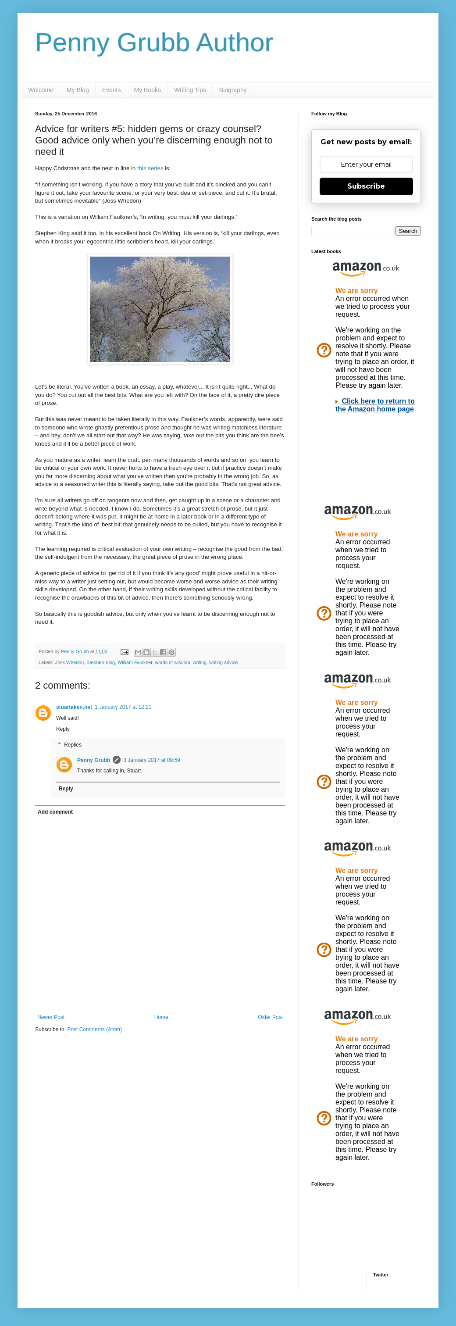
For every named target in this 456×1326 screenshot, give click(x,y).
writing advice (223, 662)
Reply (63, 729)
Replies (73, 745)
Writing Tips (190, 89)
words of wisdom (172, 662)
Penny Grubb (93, 760)
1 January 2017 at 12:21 (123, 707)
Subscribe (366, 186)
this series (150, 168)
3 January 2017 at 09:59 (151, 760)
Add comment (55, 812)
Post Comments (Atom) (94, 1029)
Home (161, 1017)
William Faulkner (135, 662)
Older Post (270, 1017)
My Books (147, 89)
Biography (233, 89)
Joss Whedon (69, 662)
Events (111, 89)
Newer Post (50, 1017)
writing (200, 662)
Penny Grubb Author (154, 42)
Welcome (40, 89)
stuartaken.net (74, 707)
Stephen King (100, 662)
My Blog (78, 89)
